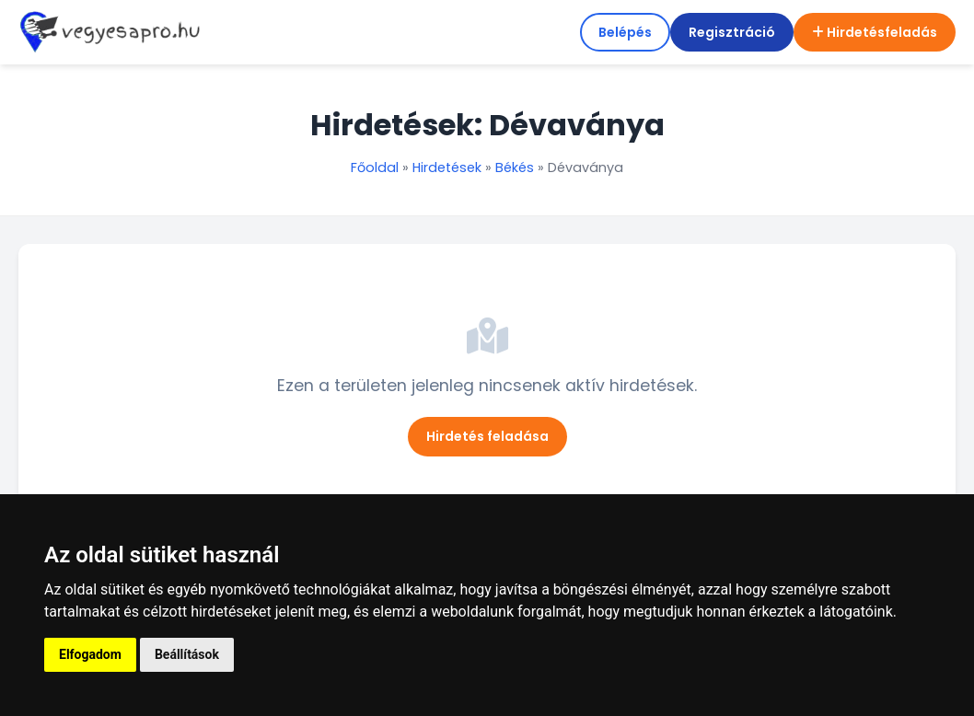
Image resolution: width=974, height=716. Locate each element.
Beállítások (187, 654)
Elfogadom (90, 654)
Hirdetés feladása (487, 436)
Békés (514, 167)
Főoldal (375, 167)
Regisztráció (732, 32)
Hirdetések (446, 167)
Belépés (625, 32)
